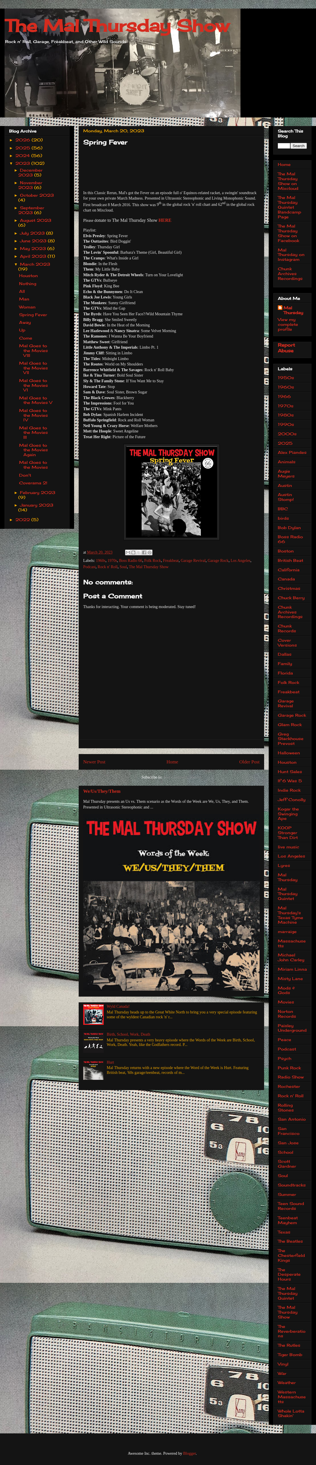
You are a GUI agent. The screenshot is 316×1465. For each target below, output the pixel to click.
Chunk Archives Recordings (290, 273)
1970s (112, 560)
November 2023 (30, 185)
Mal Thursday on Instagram (291, 254)
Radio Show (291, 1076)
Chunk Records (287, 628)
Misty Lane (290, 978)
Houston (28, 275)
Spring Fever (33, 314)
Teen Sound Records (291, 1206)
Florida (285, 672)
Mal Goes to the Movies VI (33, 385)
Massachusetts (292, 943)
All (22, 291)
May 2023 (33, 248)
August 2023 (35, 220)
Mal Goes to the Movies (33, 465)
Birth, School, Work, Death (128, 1034)
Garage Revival (193, 560)
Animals (286, 461)
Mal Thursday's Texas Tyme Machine (290, 914)
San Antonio (292, 1119)
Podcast (89, 567)
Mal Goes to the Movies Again (33, 450)
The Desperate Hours (289, 1274)
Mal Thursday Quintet (287, 894)
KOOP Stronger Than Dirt (288, 832)
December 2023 (30, 172)
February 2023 (37, 492)
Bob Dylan (289, 527)
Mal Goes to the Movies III (33, 432)
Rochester (289, 1086)
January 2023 (36, 505)
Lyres (284, 865)
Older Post (249, 762)
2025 (23, 147)
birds (283, 518)
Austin (285, 485)
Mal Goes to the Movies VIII (33, 350)
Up (22, 330)
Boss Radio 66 (130, 560)
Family (285, 663)
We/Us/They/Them (102, 791)
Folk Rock (152, 560)
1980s (286, 415)
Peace (284, 1039)
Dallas (284, 654)
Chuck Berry (291, 597)
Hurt (110, 1062)
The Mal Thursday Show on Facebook (288, 233)
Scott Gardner (287, 1164)
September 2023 (31, 210)
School (285, 1152)
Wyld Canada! (118, 1006)
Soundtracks (292, 1184)
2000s (287, 433)
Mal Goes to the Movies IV (33, 415)
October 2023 (37, 195)
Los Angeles (240, 560)
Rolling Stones (286, 1107)
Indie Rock (289, 790)
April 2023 (34, 256)
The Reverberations (291, 1331)
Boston (286, 550)
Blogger (189, 1453)
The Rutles (289, 1345)
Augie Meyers (286, 473)
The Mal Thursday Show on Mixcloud (288, 180)
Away (25, 322)
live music (288, 846)
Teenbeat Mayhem (288, 1220)
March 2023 (35, 264)
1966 (284, 396)
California (288, 569)
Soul (123, 567)
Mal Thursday (293, 310)
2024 (23, 155)
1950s (286, 377)
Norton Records (287, 1014)
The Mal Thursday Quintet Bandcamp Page (289, 207)
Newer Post (94, 762)
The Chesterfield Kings (291, 1255)
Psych (284, 1058)
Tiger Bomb (290, 1354)
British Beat (290, 560)
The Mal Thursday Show (117, 25)
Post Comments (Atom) (182, 777)
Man (24, 298)
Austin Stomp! (286, 497)
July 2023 (33, 233)
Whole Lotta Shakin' (291, 1413)
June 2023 (34, 240)
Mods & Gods (286, 990)
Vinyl (283, 1364)
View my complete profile (288, 324)
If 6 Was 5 (290, 780)
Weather (287, 1382)
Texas (284, 1232)
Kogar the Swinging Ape (288, 813)
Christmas (289, 588)
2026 (23, 139)
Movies (286, 1001)
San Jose (288, 1142)
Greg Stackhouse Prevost (290, 739)
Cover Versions (287, 642)
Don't (25, 475)
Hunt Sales (290, 771)
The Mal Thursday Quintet (287, 1293)
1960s (100, 560)
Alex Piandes (292, 452)
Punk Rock (289, 1067)
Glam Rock (290, 724)
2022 (23, 519)
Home (172, 762)
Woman (27, 306)
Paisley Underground (292, 1028)
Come (25, 338)
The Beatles (290, 1241)
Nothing (27, 283)
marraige (287, 931)
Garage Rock (218, 560)
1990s (286, 424)
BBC (283, 508)
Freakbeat (171, 560)
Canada (286, 578)
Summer (287, 1194)
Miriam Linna (292, 969)
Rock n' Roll (108, 567)
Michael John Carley (291, 957)
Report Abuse (286, 347)
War (282, 1373)
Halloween (289, 752)
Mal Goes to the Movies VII (33, 368)
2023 (23, 163)
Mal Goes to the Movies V (35, 400)
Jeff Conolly (291, 799)
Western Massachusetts (292, 1396)
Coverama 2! (33, 482)
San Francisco (288, 1131)
